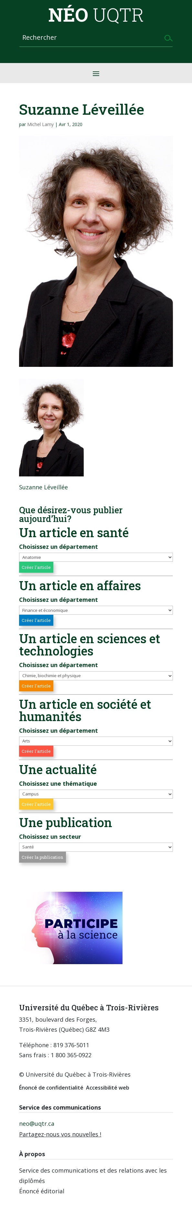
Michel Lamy (40, 124)
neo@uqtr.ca (36, 1123)
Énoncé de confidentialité (51, 1087)
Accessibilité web (107, 1087)
